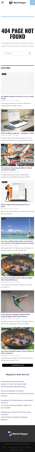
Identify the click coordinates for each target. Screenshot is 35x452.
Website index (13, 450)
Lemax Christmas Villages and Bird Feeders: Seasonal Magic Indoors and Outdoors (16, 315)
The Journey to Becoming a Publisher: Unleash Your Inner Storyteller (16, 169)
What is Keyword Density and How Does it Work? (15, 205)
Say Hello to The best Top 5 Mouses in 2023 (13, 384)
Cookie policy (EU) (12, 447)
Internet (4, 74)
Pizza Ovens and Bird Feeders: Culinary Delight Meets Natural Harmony (16, 279)
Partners (29, 447)
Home (4, 447)
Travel (3, 218)
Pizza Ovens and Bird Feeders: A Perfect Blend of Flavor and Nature (17, 352)
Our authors (22, 447)
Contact (21, 450)
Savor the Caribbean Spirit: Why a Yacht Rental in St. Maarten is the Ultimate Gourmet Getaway (17, 242)
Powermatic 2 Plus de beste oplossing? (12, 381)
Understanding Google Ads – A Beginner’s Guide (17, 133)
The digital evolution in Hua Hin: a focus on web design (17, 97)
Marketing (4, 110)
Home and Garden (6, 255)
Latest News (5, 68)
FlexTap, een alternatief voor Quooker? (12, 391)
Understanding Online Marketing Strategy (13, 386)
